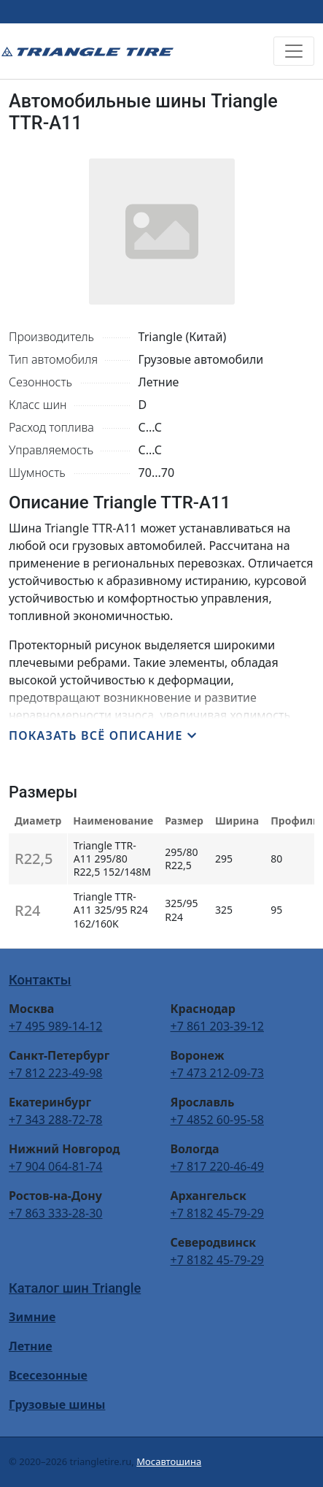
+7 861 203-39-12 (217, 1026)
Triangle (87, 51)
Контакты (40, 979)
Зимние (32, 1317)
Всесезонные (48, 1375)
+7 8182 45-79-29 (217, 1213)
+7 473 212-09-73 (217, 1073)
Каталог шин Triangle (75, 1288)
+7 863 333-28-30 (55, 1213)
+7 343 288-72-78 (55, 1120)
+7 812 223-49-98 (55, 1073)
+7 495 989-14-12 (55, 1026)
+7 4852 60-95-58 (217, 1120)
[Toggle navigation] (293, 51)
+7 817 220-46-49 (217, 1166)
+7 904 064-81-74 (55, 1166)
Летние (30, 1346)
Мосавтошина (168, 1461)
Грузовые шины (57, 1404)
